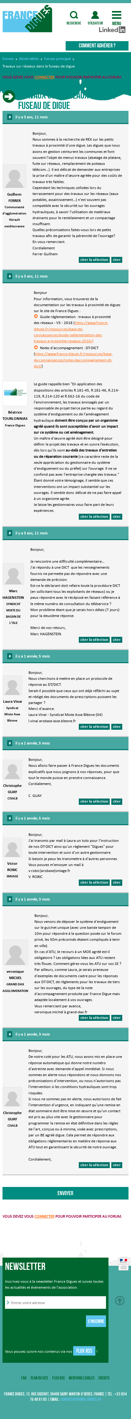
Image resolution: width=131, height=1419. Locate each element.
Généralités (29, 58)
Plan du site (39, 1377)
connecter (44, 77)
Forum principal (57, 58)
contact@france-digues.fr (81, 1399)
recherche (73, 14)
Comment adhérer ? (97, 45)
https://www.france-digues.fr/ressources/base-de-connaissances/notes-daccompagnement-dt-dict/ (73, 359)
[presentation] (52, 1322)
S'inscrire (96, 1321)
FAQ (24, 1377)
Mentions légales (81, 1377)
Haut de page (119, 1300)
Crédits (103, 1377)
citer (117, 259)
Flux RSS (84, 1351)
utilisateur (95, 14)
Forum (8, 58)
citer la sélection (94, 259)
